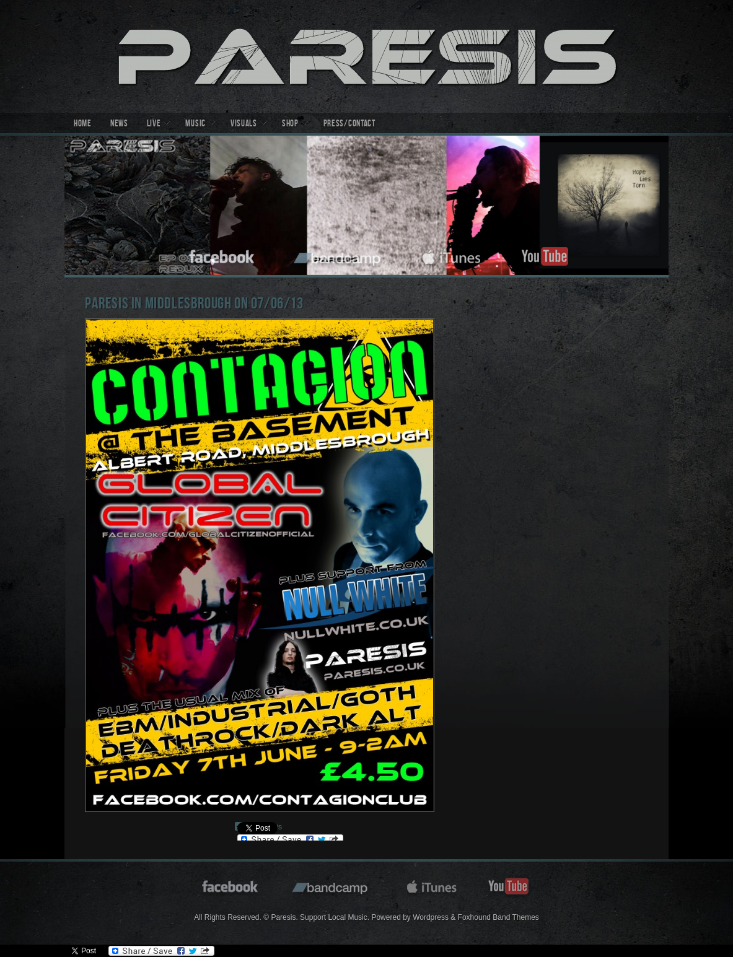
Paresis (366, 56)
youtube (544, 255)
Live (154, 124)
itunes (452, 255)
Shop (290, 124)
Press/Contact (349, 124)
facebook (222, 255)
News (119, 124)
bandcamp (339, 255)
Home (83, 124)
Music (195, 124)
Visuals (243, 124)
